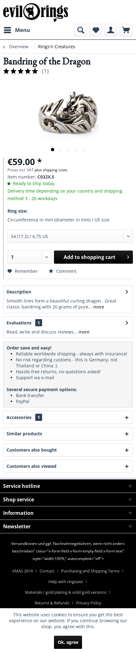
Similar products (24, 434)
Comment (62, 271)
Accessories (24, 417)
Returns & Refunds (52, 603)
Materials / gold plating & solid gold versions (65, 592)
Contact (47, 571)
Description (19, 292)
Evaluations (19, 323)
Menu (17, 29)
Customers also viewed (31, 466)
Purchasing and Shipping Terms (90, 571)
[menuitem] (16, 30)
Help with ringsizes (65, 581)
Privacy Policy (88, 603)
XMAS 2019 (22, 571)
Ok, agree (68, 642)
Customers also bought (32, 450)
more (98, 307)
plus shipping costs (51, 170)
